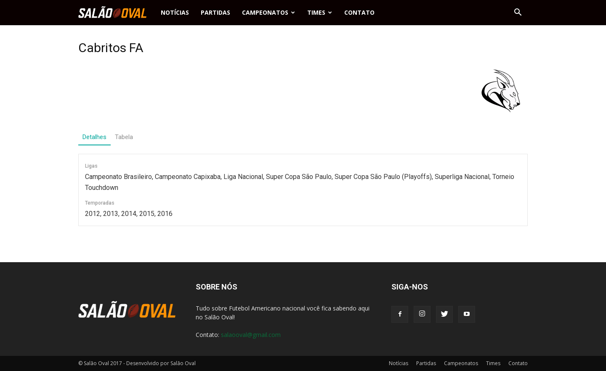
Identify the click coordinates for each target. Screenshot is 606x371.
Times (319, 12)
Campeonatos (268, 12)
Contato (359, 12)
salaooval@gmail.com (251, 335)
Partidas (215, 12)
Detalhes (94, 137)
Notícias (175, 12)
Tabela (124, 137)
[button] (518, 13)
